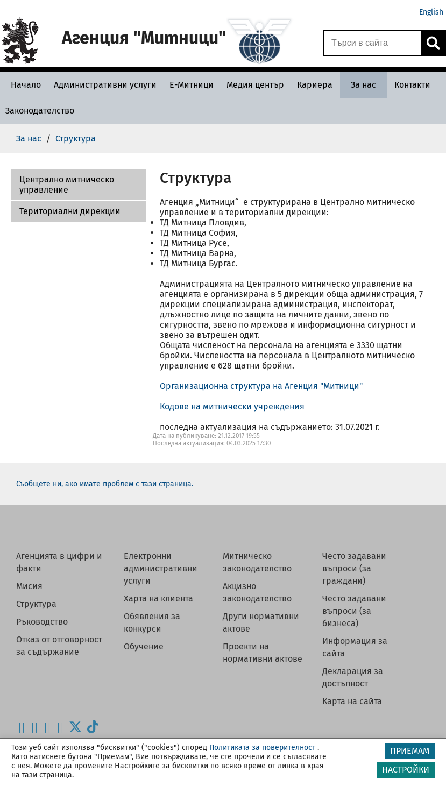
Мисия (29, 586)
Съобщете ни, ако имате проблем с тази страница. (104, 483)
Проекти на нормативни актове (262, 652)
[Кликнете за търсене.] (433, 43)
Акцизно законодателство (257, 592)
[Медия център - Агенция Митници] (255, 85)
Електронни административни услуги (160, 568)
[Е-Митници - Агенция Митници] (191, 85)
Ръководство (42, 622)
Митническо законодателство (257, 562)
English (431, 12)
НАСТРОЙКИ (405, 769)
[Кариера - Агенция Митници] (315, 85)
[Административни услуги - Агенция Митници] (105, 85)
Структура (36, 604)
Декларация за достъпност (352, 677)
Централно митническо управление (66, 184)
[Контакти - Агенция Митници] (412, 85)
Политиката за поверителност (262, 747)
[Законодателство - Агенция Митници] (40, 110)
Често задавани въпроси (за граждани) (354, 568)
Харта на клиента (158, 598)
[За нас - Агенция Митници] (363, 85)
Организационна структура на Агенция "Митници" (261, 386)
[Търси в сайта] (372, 43)
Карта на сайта (352, 701)
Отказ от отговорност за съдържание (59, 645)
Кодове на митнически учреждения (232, 406)
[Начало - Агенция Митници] (23, 85)
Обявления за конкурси (152, 622)
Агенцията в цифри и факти (59, 562)
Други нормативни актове (261, 622)
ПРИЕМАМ (409, 751)
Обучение (144, 646)
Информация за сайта (354, 647)
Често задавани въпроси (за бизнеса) (354, 610)
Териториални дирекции (70, 211)
